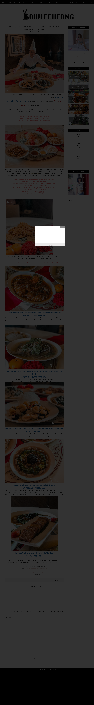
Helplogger (52, 245)
